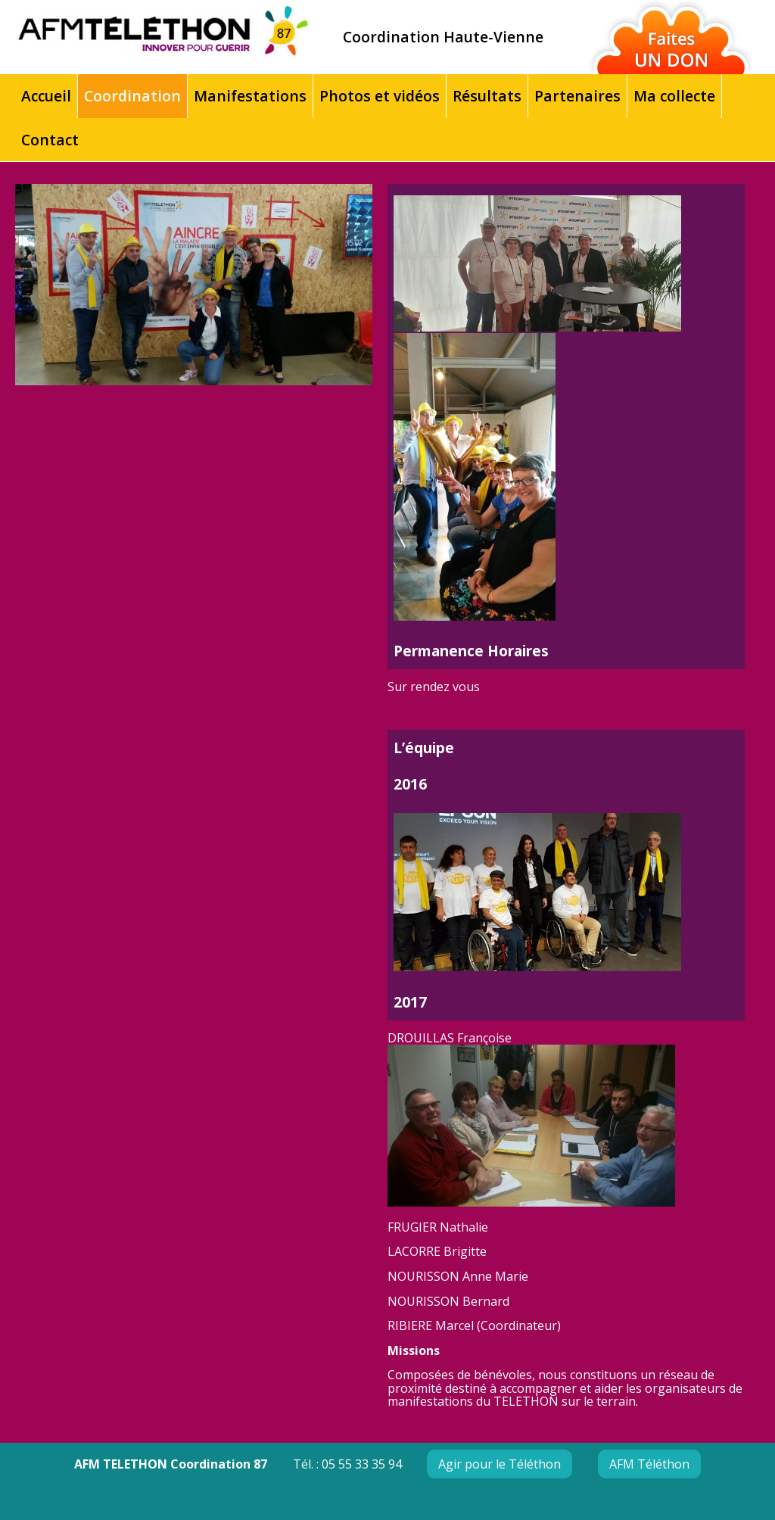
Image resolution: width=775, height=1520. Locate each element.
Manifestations (250, 96)
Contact (50, 139)
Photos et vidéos (379, 96)
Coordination (132, 96)
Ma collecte (674, 96)
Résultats (487, 96)
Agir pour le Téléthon (499, 1464)
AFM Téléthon (649, 1464)
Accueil (46, 96)
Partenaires (577, 96)
